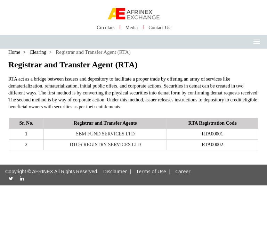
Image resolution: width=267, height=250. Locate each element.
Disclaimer (115, 171)
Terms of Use (151, 171)
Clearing (38, 52)
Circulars (105, 27)
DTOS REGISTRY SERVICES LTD (105, 144)
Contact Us (159, 27)
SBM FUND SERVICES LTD (105, 133)
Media (131, 27)
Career (183, 171)
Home (14, 52)
